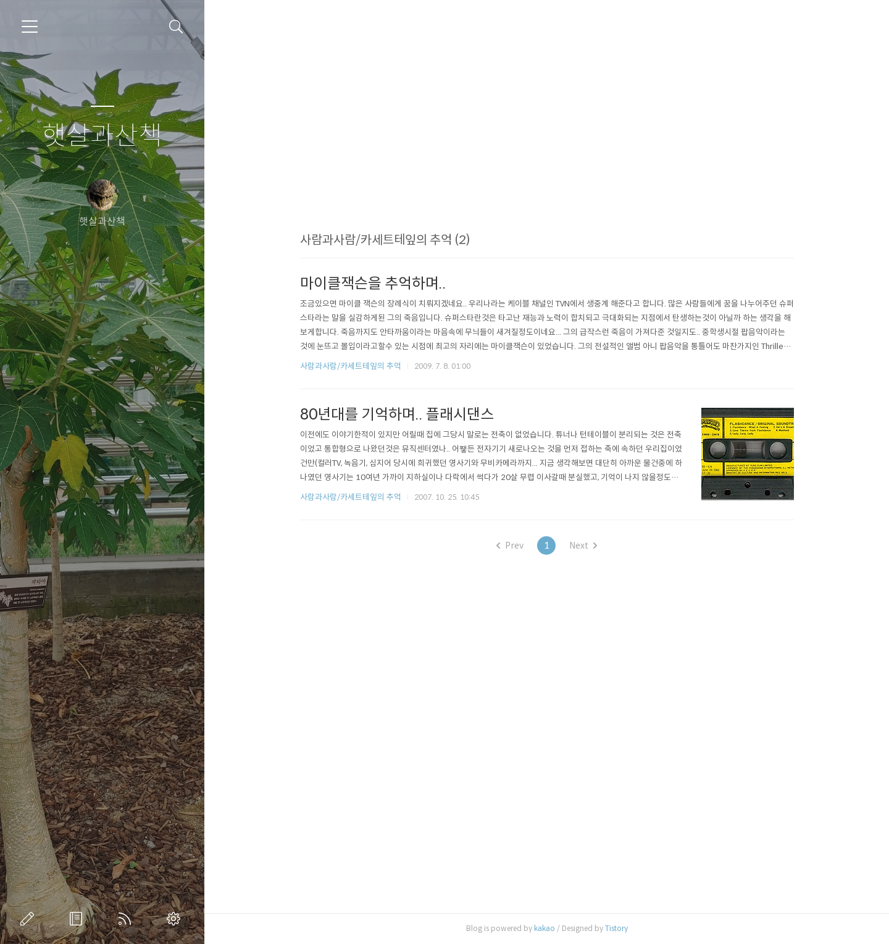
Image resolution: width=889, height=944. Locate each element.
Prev (510, 545)
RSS (127, 918)
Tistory (616, 928)
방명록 (78, 918)
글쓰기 (29, 918)
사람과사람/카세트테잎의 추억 (350, 366)
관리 (176, 918)
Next (583, 545)
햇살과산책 (102, 136)
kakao (544, 928)
